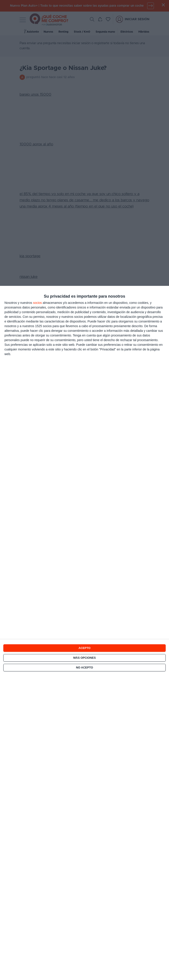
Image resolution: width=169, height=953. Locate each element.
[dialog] (84, 619)
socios (37, 302)
